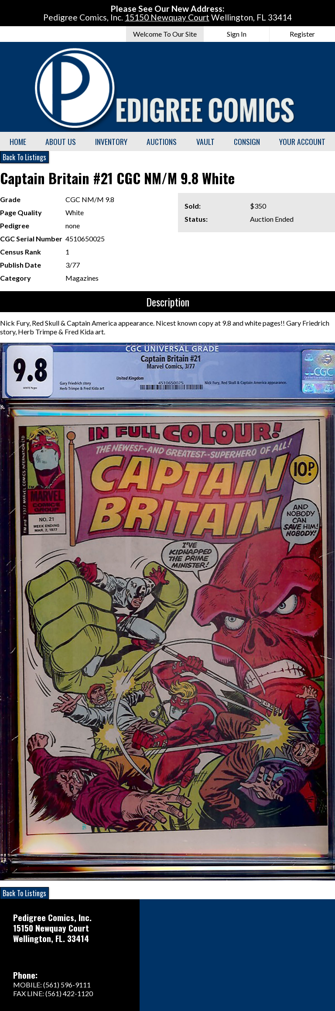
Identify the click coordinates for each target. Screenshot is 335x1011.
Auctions (162, 141)
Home (18, 141)
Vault (205, 141)
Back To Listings (24, 157)
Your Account (302, 141)
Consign (247, 141)
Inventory (111, 141)
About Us (60, 141)
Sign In (236, 34)
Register (302, 34)
